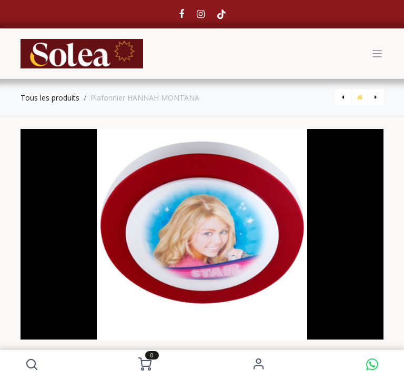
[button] (32, 364)
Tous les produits (50, 98)
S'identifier (258, 364)
